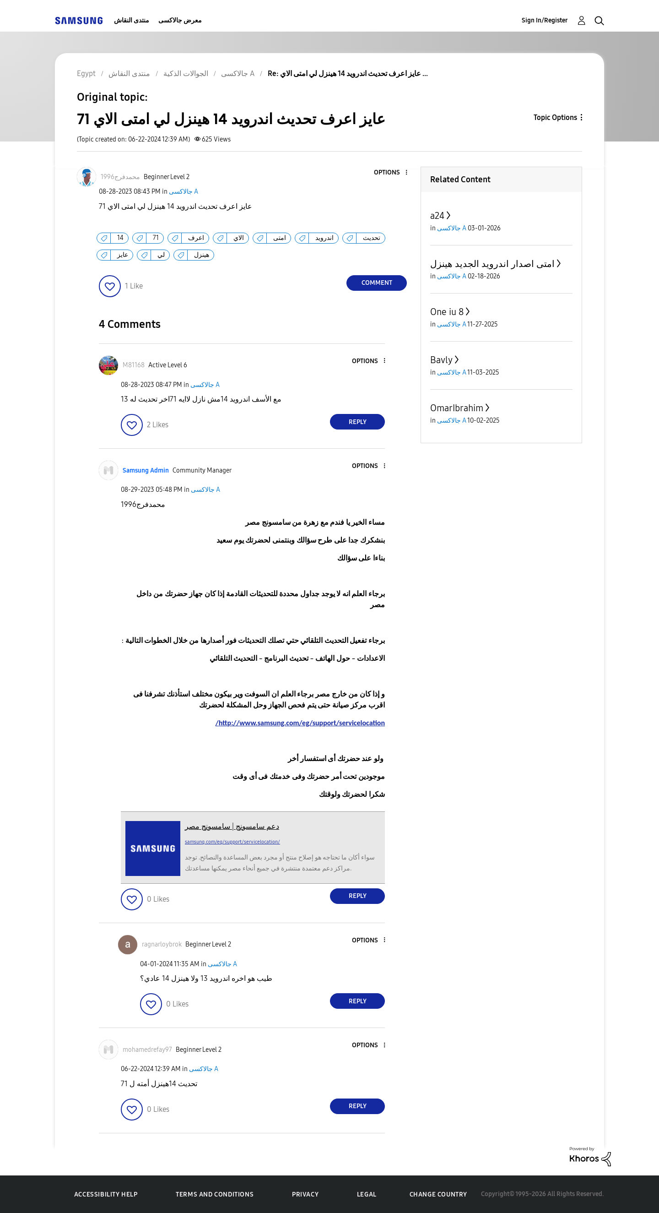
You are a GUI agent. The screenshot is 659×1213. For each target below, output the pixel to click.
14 (120, 238)
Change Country (438, 1194)
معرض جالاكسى (180, 20)
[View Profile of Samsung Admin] (146, 470)
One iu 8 (447, 311)
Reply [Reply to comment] (358, 422)
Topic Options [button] (555, 117)
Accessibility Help (106, 1194)
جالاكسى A (183, 192)
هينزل (201, 255)
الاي (238, 238)
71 (156, 238)
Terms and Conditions (215, 1194)
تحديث (371, 238)
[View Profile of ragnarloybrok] (162, 944)
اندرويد (324, 238)
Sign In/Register (545, 20)
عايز (122, 255)
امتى (279, 238)
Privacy (305, 1194)
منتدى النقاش (131, 20)
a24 (437, 215)
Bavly (441, 359)
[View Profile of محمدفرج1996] (120, 177)
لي (161, 255)
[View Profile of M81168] (134, 365)
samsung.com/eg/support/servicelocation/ (232, 842)
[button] (391, 173)
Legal (367, 1194)
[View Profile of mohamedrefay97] (147, 1050)
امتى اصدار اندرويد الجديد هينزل (492, 263)
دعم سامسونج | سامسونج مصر (232, 826)
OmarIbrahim (456, 408)
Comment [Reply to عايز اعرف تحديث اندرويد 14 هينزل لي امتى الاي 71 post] (377, 283)
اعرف (196, 238)
